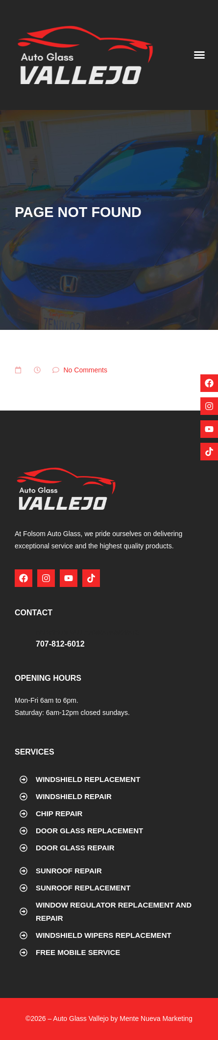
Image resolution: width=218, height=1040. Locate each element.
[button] (199, 55)
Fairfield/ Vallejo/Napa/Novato (88, 632)
